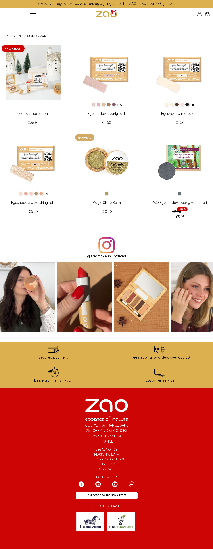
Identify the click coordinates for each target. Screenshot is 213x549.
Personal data (106, 454)
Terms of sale (106, 464)
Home (9, 35)
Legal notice (106, 450)
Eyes (20, 35)
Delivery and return (106, 459)
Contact (106, 469)
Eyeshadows (36, 35)
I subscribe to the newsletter (107, 495)
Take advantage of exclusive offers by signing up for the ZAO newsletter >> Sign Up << (106, 3)
